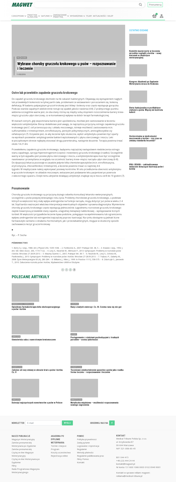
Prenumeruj (155, 4)
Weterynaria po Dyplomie (24, 446)
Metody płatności (85, 452)
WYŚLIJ (67, 423)
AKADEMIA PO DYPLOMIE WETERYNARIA (57, 439)
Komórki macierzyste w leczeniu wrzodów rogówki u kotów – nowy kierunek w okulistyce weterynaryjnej (145, 54)
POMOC (80, 436)
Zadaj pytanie (83, 442)
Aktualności (99, 16)
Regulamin (82, 449)
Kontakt (80, 462)
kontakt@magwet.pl (125, 463)
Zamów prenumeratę (22, 442)
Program (55, 449)
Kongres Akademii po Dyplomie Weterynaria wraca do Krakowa (143, 82)
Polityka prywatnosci (87, 439)
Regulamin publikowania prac (90, 455)
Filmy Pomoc (83, 459)
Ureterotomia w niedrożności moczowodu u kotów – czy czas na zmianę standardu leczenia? (145, 138)
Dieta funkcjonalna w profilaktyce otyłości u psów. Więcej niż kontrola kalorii (146, 109)
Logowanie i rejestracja (88, 446)
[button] (19, 16)
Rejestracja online (59, 455)
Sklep (110, 16)
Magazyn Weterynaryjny (23, 439)
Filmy (89, 16)
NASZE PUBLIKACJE (21, 436)
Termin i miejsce (58, 446)
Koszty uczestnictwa (61, 452)
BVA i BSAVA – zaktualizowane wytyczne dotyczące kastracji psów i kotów (146, 166)
